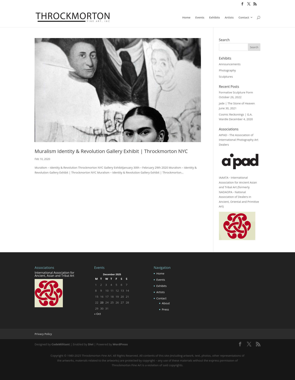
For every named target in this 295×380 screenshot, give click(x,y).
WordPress (120, 344)
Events (199, 17)
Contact (244, 17)
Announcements (230, 64)
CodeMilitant (61, 344)
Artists (229, 17)
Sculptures (226, 76)
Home (186, 17)
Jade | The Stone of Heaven (237, 103)
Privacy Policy (43, 334)
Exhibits (214, 17)
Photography (227, 70)
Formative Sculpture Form (236, 92)
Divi (91, 344)
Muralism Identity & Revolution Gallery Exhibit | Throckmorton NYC (111, 151)
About (166, 303)
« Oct (97, 314)
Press (165, 309)
